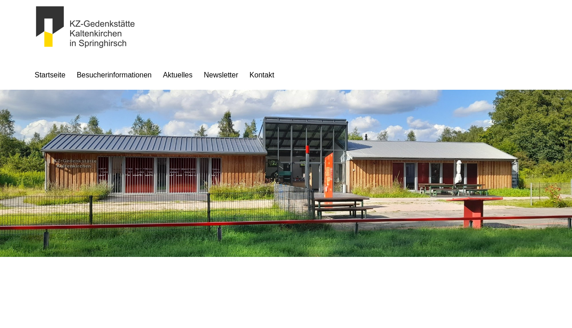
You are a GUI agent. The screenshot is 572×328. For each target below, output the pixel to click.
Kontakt (262, 75)
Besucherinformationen (114, 75)
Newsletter (221, 75)
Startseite (50, 75)
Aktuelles (178, 75)
